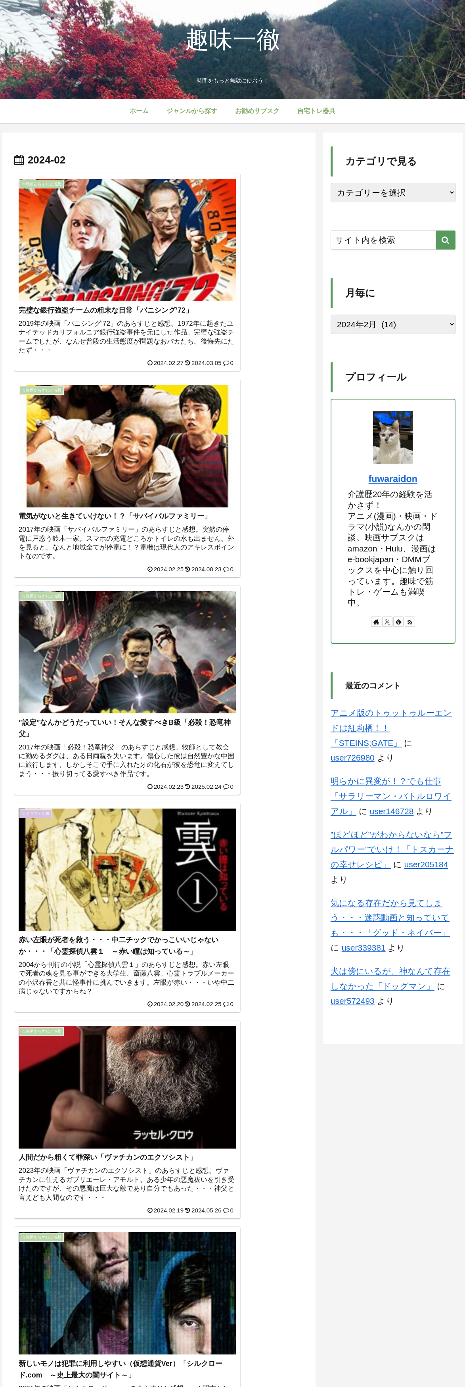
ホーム (144, 1362)
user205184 (426, 864)
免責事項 (319, 1362)
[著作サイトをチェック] (376, 622)
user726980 (353, 757)
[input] (393, 240)
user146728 (392, 811)
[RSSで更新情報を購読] (410, 622)
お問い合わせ (282, 1362)
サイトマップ (177, 1362)
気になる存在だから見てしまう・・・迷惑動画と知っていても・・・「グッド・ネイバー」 (390, 917)
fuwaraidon (393, 479)
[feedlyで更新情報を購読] (398, 622)
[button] (445, 240)
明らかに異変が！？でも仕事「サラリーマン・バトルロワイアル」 (391, 796)
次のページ (159, 1267)
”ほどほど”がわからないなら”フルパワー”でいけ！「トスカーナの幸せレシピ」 (392, 849)
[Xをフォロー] (387, 622)
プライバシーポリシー (230, 1362)
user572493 (353, 1000)
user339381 (364, 947)
